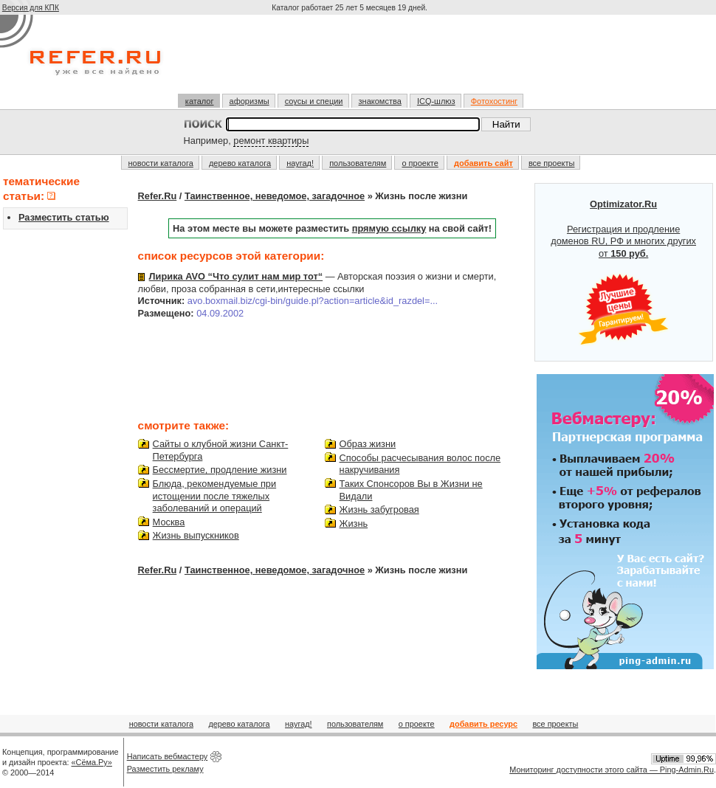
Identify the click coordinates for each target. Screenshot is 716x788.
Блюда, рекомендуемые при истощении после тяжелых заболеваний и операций (215, 496)
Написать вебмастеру (167, 756)
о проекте (420, 163)
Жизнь (354, 523)
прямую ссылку (389, 228)
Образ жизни (368, 443)
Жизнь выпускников (196, 535)
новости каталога (160, 163)
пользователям (357, 163)
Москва (169, 522)
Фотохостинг (494, 101)
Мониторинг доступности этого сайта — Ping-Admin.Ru (611, 769)
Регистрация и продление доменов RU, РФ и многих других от (623, 272)
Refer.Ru (157, 195)
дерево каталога (240, 163)
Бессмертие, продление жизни (220, 469)
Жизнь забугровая (379, 509)
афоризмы (249, 101)
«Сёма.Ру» (92, 762)
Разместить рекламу (165, 768)
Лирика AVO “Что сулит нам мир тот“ (236, 276)
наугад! (300, 163)
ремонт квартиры (271, 140)
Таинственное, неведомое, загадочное (275, 195)
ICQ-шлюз (436, 101)
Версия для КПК (30, 8)
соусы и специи (314, 101)
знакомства (380, 101)
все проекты (552, 163)
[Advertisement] (351, 60)
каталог (199, 101)
